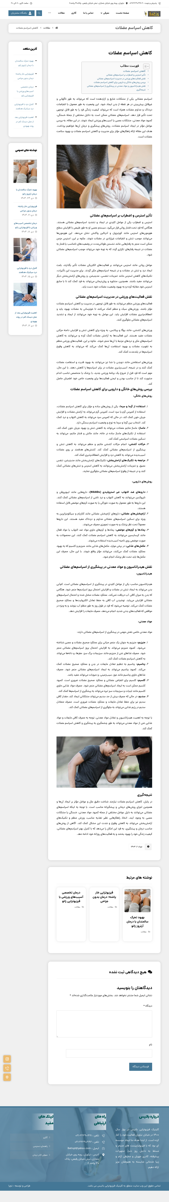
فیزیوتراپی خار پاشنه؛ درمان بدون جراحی (24, 87)
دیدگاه (147, 1017)
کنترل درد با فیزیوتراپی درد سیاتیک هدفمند (24, 118)
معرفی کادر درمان (40, 1166)
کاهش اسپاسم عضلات (134, 82)
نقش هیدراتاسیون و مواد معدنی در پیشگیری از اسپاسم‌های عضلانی (116, 97)
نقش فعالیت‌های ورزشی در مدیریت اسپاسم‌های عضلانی (121, 90)
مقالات (143, 943)
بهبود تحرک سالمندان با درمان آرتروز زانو (24, 74)
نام (150, 1056)
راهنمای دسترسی (40, 1157)
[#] (7, 1059)
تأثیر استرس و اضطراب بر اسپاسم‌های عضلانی (126, 86)
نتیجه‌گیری (141, 101)
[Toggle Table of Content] (145, 78)
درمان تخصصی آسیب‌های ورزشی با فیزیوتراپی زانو (25, 103)
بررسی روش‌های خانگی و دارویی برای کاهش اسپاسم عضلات (120, 94)
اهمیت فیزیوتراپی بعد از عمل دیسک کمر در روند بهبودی (24, 133)
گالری (45, 1149)
